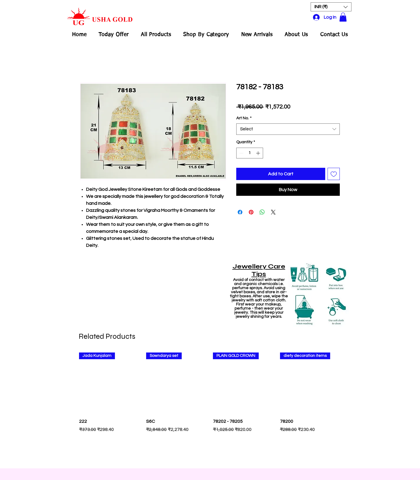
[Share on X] (273, 212)
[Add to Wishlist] (334, 174)
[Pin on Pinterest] (251, 212)
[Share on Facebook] (240, 212)
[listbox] (331, 6)
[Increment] (258, 153)
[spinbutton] (249, 153)
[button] (331, 6)
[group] (210, 407)
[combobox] (288, 129)
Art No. (243, 118)
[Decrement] (240, 153)
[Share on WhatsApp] (262, 212)
